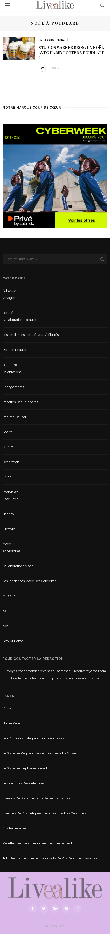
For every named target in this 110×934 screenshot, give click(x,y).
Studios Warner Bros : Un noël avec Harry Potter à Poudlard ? (72, 52)
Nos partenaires (14, 828)
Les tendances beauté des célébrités (31, 335)
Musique (9, 596)
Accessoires (11, 551)
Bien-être (10, 365)
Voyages (9, 298)
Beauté (8, 313)
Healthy (8, 514)
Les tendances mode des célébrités (29, 581)
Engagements (13, 387)
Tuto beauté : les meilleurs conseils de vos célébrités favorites (50, 858)
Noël (60, 39)
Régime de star (14, 417)
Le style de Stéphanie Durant (25, 768)
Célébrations (12, 372)
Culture (8, 447)
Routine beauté (14, 350)
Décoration (11, 462)
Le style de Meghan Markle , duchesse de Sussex (40, 753)
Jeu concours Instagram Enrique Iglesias (33, 738)
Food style (11, 499)
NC (5, 611)
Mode (7, 544)
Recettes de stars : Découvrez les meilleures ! (37, 843)
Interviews (10, 492)
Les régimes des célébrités (23, 783)
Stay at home (13, 641)
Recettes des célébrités (20, 402)
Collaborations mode (18, 566)
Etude (7, 477)
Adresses (46, 39)
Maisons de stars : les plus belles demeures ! (37, 798)
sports (7, 432)
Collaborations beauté (19, 320)
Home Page (11, 723)
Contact (8, 708)
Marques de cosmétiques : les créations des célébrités (44, 813)
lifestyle (9, 529)
